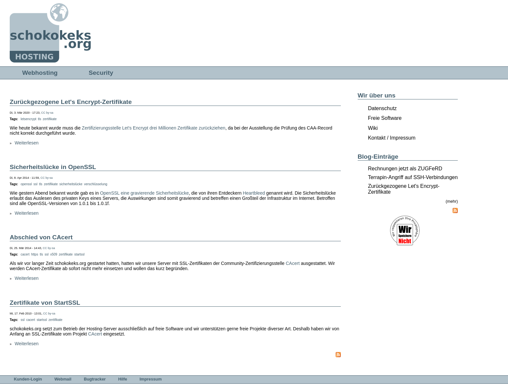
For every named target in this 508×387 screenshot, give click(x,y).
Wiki (373, 128)
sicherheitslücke (70, 184)
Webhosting (39, 72)
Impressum (151, 379)
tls (39, 119)
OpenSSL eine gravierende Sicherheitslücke (144, 193)
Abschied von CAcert (41, 237)
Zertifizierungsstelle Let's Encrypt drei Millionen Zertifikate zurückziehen (153, 128)
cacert (25, 254)
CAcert (293, 263)
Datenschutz (382, 108)
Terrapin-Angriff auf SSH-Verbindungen (413, 177)
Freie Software (385, 118)
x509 (53, 254)
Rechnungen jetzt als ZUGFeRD (405, 168)
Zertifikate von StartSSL (45, 302)
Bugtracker (95, 379)
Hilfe (122, 379)
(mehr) (452, 201)
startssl (79, 254)
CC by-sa (47, 112)
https (34, 254)
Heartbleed (254, 193)
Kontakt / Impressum (392, 138)
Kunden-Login (28, 379)
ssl (35, 184)
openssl (26, 184)
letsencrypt (28, 119)
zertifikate (50, 119)
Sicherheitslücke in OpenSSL (53, 167)
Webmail (62, 379)
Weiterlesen (27, 142)
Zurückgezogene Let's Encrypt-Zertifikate (71, 101)
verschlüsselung (95, 184)
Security (101, 72)
